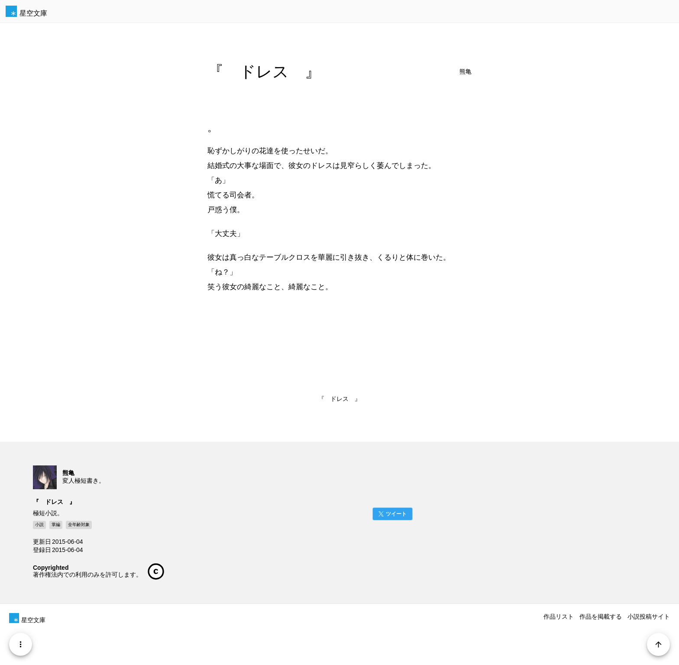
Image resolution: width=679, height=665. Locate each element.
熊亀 (465, 71)
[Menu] (21, 644)
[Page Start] (658, 644)
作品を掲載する (600, 616)
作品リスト (558, 616)
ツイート (396, 514)
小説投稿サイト (648, 616)
